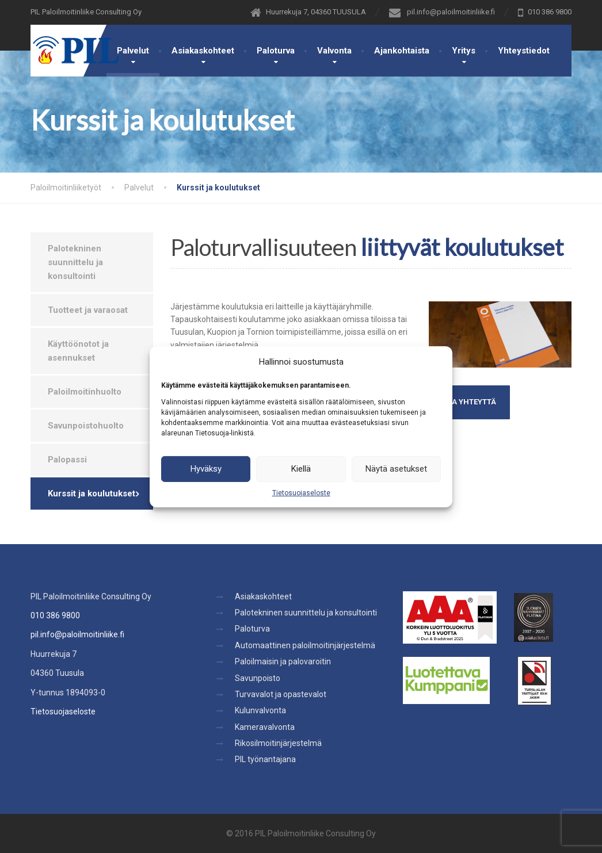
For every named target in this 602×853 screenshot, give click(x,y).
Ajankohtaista (401, 50)
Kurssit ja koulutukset (91, 493)
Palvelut (133, 50)
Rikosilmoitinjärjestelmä (278, 743)
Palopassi (67, 459)
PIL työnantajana (265, 759)
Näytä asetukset (396, 469)
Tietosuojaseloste (301, 492)
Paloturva (276, 50)
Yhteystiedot (524, 50)
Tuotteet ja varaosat (88, 310)
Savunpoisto (257, 678)
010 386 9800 (55, 615)
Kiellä (301, 469)
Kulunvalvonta (260, 710)
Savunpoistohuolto (86, 425)
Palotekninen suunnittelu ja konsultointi (75, 262)
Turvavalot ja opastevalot (280, 694)
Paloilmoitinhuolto (84, 392)
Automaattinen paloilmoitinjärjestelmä (305, 645)
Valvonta (334, 50)
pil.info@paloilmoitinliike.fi (77, 634)
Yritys (463, 50)
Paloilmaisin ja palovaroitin (283, 661)
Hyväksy (206, 469)
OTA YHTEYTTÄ (469, 401)
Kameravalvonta (265, 727)
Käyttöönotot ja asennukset (78, 351)
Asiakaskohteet (203, 50)
